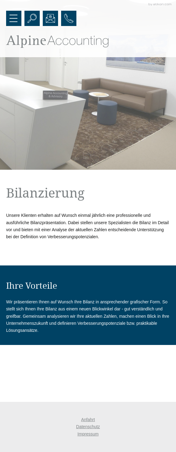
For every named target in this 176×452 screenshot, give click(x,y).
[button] (13, 18)
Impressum (87, 434)
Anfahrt (88, 419)
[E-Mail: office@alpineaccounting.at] (50, 18)
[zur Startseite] (57, 41)
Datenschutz (88, 426)
